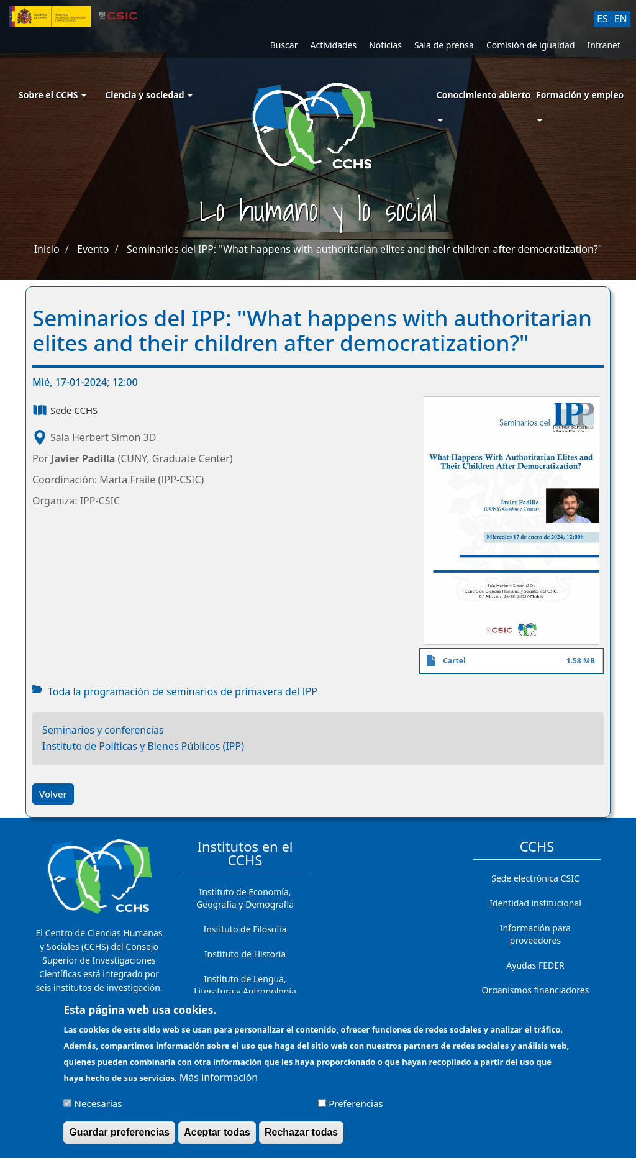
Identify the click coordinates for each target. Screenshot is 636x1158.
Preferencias (356, 1108)
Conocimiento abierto (484, 95)
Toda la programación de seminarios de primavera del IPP (182, 691)
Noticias (385, 45)
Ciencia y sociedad (149, 95)
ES (602, 18)
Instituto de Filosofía (244, 929)
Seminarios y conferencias (103, 730)
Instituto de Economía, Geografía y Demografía (245, 898)
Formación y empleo (580, 95)
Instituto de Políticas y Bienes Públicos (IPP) (143, 746)
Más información (218, 1082)
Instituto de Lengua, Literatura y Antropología (245, 985)
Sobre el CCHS (52, 95)
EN (620, 18)
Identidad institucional (535, 903)
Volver (53, 794)
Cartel (454, 660)
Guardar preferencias (119, 1137)
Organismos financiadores (535, 990)
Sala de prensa (444, 45)
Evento (93, 249)
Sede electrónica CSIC (535, 878)
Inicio (47, 249)
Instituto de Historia (245, 954)
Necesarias (98, 1108)
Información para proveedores (535, 934)
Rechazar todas (301, 1137)
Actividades (333, 45)
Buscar (284, 45)
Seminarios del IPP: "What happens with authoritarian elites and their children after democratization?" (364, 249)
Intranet (604, 45)
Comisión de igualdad (530, 45)
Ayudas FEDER (535, 965)
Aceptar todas (217, 1137)
